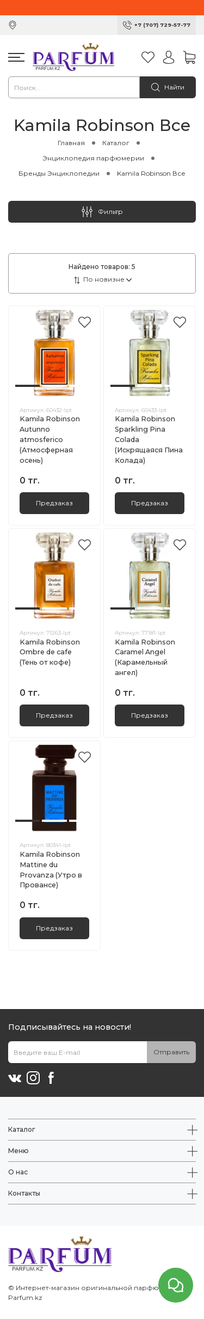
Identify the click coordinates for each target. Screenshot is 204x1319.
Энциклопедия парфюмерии (93, 158)
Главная (71, 143)
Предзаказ (54, 503)
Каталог (115, 143)
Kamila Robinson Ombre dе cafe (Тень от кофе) (50, 652)
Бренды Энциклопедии (59, 173)
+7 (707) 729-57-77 (162, 25)
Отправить (171, 1052)
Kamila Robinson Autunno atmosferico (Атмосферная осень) (50, 439)
